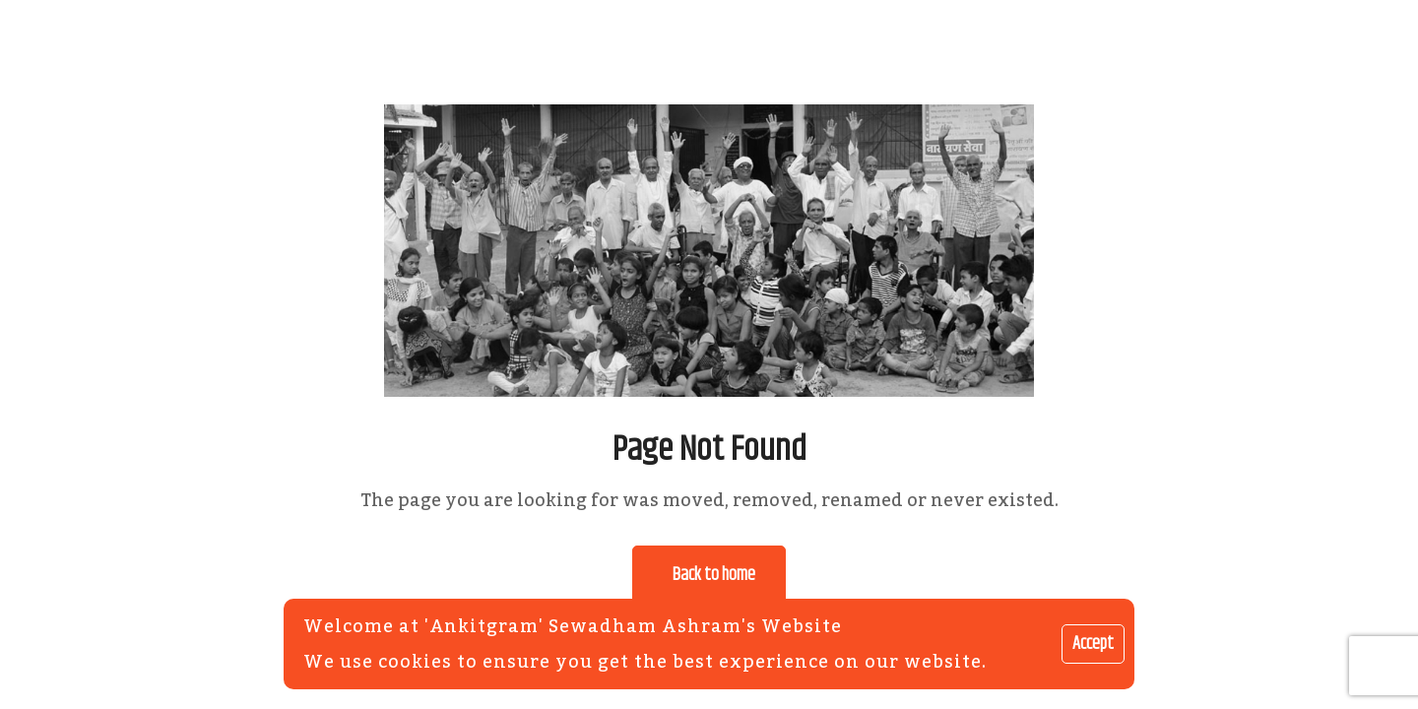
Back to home (714, 575)
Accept (1093, 644)
